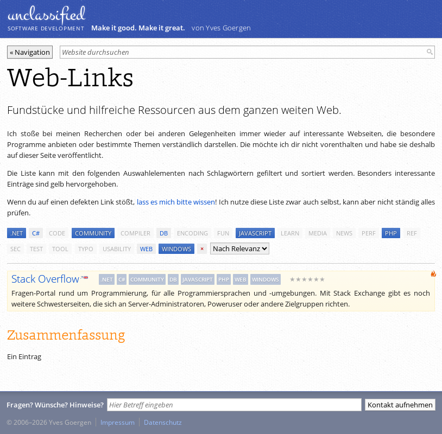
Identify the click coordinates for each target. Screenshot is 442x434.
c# (36, 233)
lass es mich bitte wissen (176, 202)
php (391, 233)
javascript (255, 233)
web (146, 249)
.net (16, 233)
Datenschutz (163, 422)
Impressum (117, 422)
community (93, 233)
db (164, 233)
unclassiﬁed (46, 14)
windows (176, 249)
